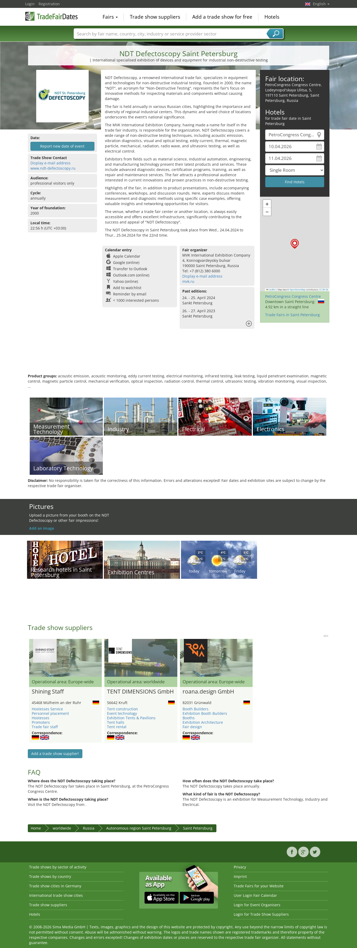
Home (36, 828)
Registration (49, 3)
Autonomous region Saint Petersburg (138, 828)
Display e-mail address (50, 162)
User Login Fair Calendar (255, 895)
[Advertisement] (178, 356)
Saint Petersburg (197, 828)
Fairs (110, 16)
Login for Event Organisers (257, 904)
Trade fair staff (45, 726)
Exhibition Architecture (203, 722)
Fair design (192, 726)
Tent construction (122, 708)
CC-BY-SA (323, 289)
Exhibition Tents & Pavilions (131, 717)
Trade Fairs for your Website (259, 885)
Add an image (41, 528)
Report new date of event (62, 146)
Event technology (122, 713)
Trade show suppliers (155, 16)
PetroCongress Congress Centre (293, 296)
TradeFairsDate (51, 16)
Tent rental (116, 726)
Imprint (240, 876)
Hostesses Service (47, 708)
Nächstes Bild (174, 658)
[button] (294, 243)
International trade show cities (56, 895)
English (321, 3)
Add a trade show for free (222, 16)
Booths (189, 717)
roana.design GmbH (208, 691)
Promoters (41, 722)
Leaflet (271, 289)
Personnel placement (50, 713)
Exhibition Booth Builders (205, 713)
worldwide (62, 828)
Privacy (240, 866)
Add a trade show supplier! (55, 753)
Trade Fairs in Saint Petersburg (292, 314)
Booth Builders (196, 708)
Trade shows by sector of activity (57, 866)
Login (30, 3)
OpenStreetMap (297, 289)
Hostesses (40, 717)
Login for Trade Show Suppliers (261, 914)
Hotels (271, 16)
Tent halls (115, 722)
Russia (88, 828)
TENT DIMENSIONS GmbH (140, 691)
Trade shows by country (50, 876)
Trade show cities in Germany (55, 885)
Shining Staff (48, 691)
